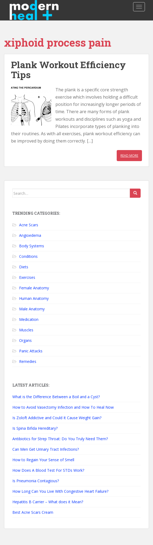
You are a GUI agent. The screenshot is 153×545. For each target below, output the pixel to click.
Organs (25, 340)
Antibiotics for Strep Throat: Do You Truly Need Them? (60, 438)
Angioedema (30, 235)
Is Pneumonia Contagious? (35, 480)
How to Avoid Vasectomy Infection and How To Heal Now (63, 407)
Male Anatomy (32, 308)
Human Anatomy (34, 298)
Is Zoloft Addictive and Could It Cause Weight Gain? (56, 417)
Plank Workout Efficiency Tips (68, 69)
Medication (28, 319)
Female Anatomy (34, 287)
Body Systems (31, 245)
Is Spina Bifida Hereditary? (35, 428)
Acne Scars (28, 224)
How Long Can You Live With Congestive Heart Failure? (60, 491)
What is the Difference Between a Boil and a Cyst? (56, 396)
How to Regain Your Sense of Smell (43, 459)
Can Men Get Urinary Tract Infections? (45, 449)
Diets (23, 266)
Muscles (26, 329)
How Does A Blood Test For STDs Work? (48, 470)
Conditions (28, 256)
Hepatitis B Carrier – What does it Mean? (47, 501)
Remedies (27, 361)
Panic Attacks (30, 350)
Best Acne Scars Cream (32, 512)
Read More (129, 155)
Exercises (27, 277)
